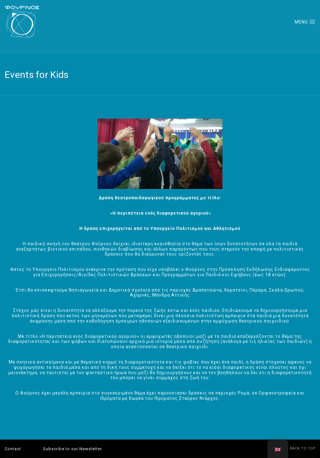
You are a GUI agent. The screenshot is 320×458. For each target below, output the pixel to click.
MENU (305, 21)
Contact (13, 448)
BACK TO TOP (299, 448)
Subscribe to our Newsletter (72, 448)
